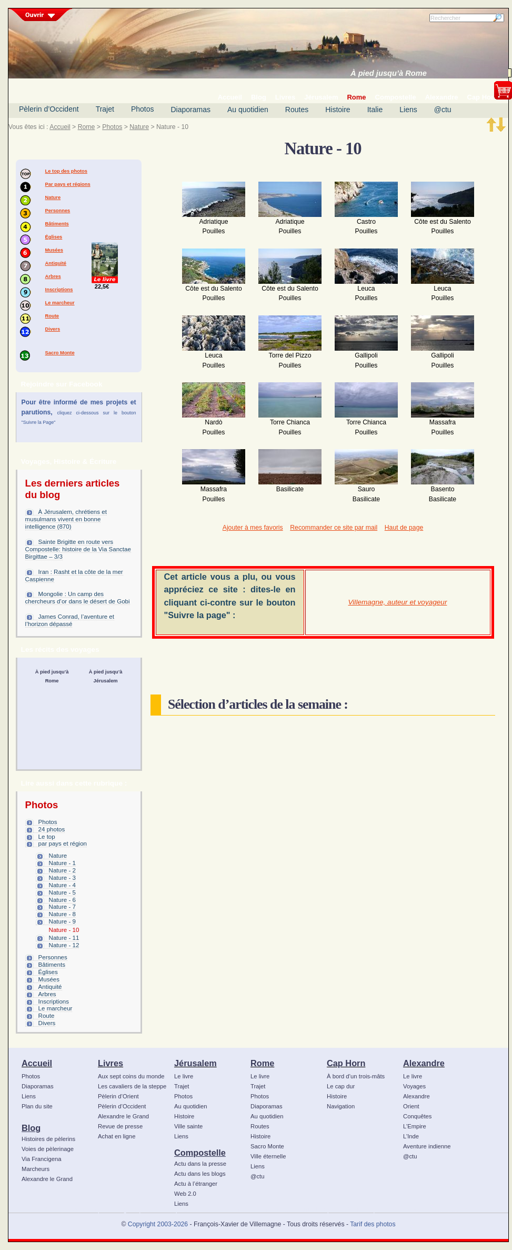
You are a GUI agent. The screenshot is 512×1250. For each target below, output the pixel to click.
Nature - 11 (64, 938)
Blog (31, 1128)
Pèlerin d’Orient (118, 1096)
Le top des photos (66, 171)
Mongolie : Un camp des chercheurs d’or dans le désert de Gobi (77, 597)
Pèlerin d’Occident (49, 109)
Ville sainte (188, 1126)
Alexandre (424, 1063)
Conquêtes (417, 1116)
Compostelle (200, 1152)
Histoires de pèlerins (48, 1139)
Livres (110, 1063)
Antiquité (55, 263)
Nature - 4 (62, 885)
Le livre (183, 1076)
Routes (296, 109)
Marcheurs (35, 1169)
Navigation (341, 1106)
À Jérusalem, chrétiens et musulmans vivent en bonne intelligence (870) (66, 519)
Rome (86, 127)
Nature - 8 (62, 914)
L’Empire (414, 1126)
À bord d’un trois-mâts (356, 1076)
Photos (142, 109)
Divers (53, 329)
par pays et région (62, 843)
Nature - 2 (62, 870)
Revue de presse (120, 1126)
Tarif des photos (372, 1224)
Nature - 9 (62, 921)
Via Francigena (42, 1159)
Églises (54, 237)
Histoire (337, 109)
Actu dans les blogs (200, 1173)
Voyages (414, 1086)
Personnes (58, 210)
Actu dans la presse (200, 1163)
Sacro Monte (60, 352)
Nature (139, 127)
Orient (411, 1106)
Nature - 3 (62, 878)
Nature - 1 (62, 863)
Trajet (105, 109)
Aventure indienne (427, 1146)
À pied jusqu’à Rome (388, 73)
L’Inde (411, 1136)
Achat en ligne (116, 1136)
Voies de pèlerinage (48, 1149)
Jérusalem (195, 1063)
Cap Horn (346, 1063)
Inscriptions (59, 289)
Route (52, 316)
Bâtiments (57, 223)
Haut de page (404, 527)
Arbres (53, 276)
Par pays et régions (68, 184)
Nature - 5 (62, 892)
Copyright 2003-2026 (158, 1224)
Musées (54, 250)
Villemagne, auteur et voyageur (397, 602)
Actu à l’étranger (195, 1183)
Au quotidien (247, 109)
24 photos (51, 829)
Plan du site (37, 1106)
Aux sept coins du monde (131, 1076)
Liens (408, 109)
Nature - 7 (62, 907)
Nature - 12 (64, 945)
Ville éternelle (268, 1156)
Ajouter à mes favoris (253, 527)
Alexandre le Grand (47, 1179)
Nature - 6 (62, 900)
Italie (375, 109)
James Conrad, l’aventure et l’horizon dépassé (69, 620)
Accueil (59, 127)
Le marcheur (60, 302)
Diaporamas (190, 109)
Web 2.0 (185, 1194)
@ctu (442, 109)
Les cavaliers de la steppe (132, 1086)
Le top (46, 837)
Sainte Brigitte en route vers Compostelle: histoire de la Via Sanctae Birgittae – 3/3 (78, 549)
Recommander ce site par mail (333, 527)
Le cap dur (341, 1086)
